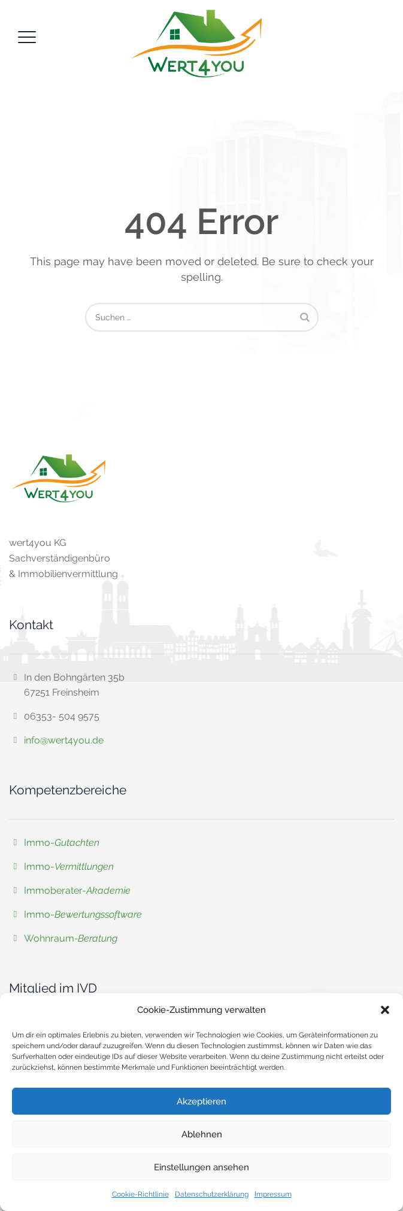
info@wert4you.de (64, 740)
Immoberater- (77, 890)
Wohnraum (49, 938)
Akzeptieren (201, 1101)
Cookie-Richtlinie (140, 1194)
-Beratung (95, 938)
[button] (385, 1010)
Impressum (273, 1194)
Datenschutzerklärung (212, 1194)
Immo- (61, 842)
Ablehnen (201, 1134)
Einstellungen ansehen (201, 1167)
